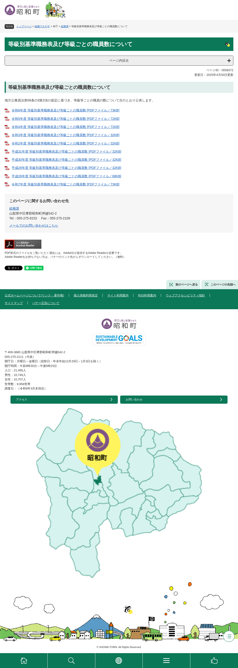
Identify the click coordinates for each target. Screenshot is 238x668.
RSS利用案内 (147, 295)
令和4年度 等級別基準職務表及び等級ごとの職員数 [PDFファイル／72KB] (65, 127)
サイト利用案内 (118, 295)
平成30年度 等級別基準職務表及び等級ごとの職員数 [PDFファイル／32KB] (66, 159)
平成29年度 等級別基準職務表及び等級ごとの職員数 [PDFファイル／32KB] (66, 168)
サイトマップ (14, 303)
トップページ (24, 26)
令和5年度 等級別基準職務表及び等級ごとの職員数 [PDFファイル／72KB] (65, 119)
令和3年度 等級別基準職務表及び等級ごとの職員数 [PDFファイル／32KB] (65, 135)
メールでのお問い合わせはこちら (33, 225)
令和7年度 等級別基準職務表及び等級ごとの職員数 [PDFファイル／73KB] (65, 184)
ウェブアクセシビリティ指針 (185, 295)
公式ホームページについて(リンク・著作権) (34, 295)
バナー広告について (46, 303)
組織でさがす (42, 26)
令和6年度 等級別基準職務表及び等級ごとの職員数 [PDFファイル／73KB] (65, 110)
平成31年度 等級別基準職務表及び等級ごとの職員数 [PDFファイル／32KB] (66, 151)
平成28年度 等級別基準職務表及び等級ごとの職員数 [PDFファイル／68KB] (66, 176)
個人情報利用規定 (86, 295)
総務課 (65, 26)
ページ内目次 (119, 60)
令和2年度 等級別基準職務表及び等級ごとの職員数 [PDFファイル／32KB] (65, 143)
